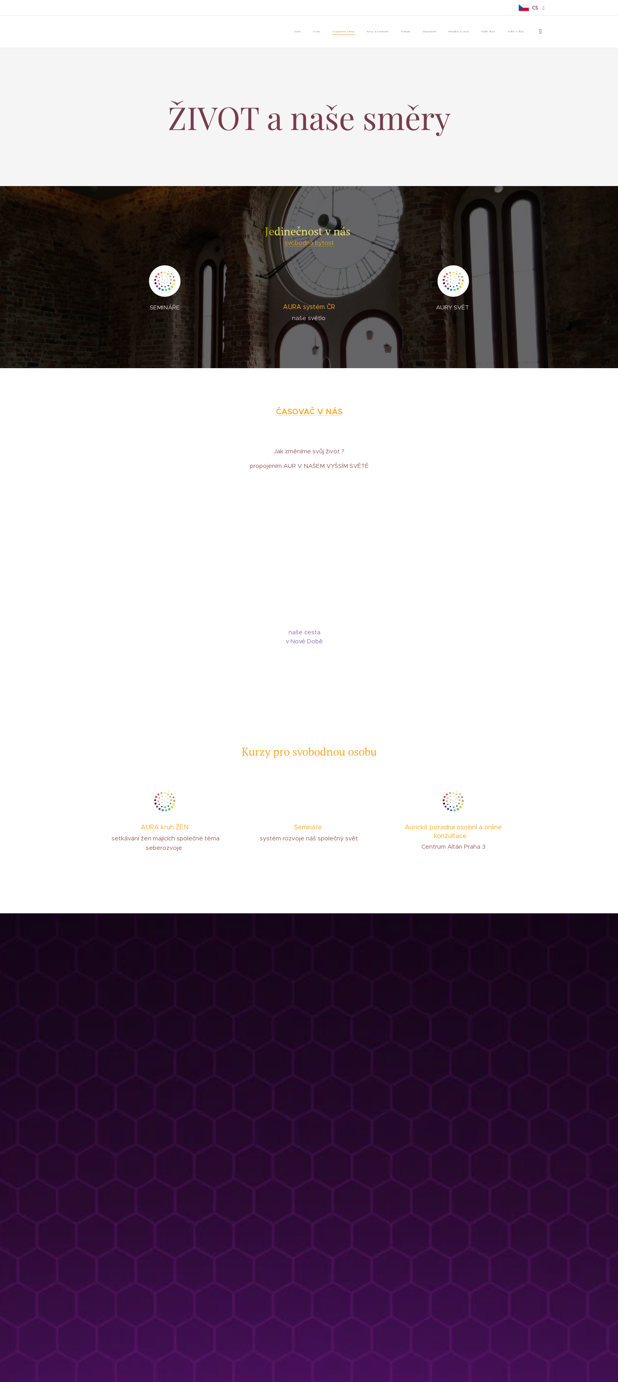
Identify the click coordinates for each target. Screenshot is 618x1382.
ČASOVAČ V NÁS (309, 412)
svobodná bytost (309, 242)
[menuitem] (295, 32)
